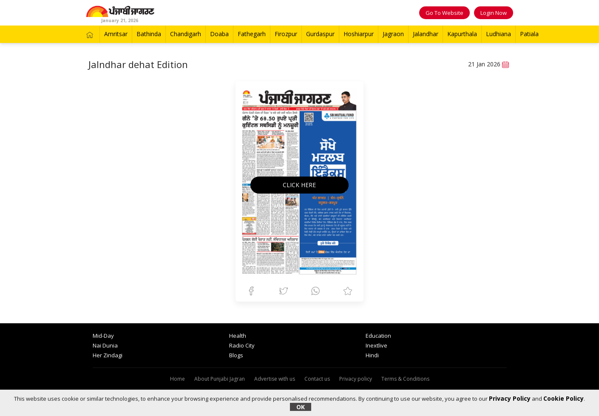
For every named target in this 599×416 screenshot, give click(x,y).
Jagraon (393, 34)
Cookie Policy (563, 398)
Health (237, 335)
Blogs (236, 355)
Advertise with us (274, 378)
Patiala (529, 34)
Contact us (317, 378)
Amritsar (116, 34)
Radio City (242, 345)
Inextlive (376, 345)
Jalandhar (425, 34)
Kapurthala (462, 34)
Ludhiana (498, 34)
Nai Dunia (105, 345)
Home (177, 378)
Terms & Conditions (405, 378)
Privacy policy (355, 378)
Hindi (372, 355)
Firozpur (286, 34)
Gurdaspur (320, 34)
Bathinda (148, 34)
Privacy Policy (510, 398)
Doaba (219, 34)
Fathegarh (252, 34)
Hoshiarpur (359, 34)
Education (378, 335)
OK (300, 407)
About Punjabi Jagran (219, 378)
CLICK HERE (299, 185)
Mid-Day (103, 335)
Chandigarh (185, 34)
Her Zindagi (107, 355)
